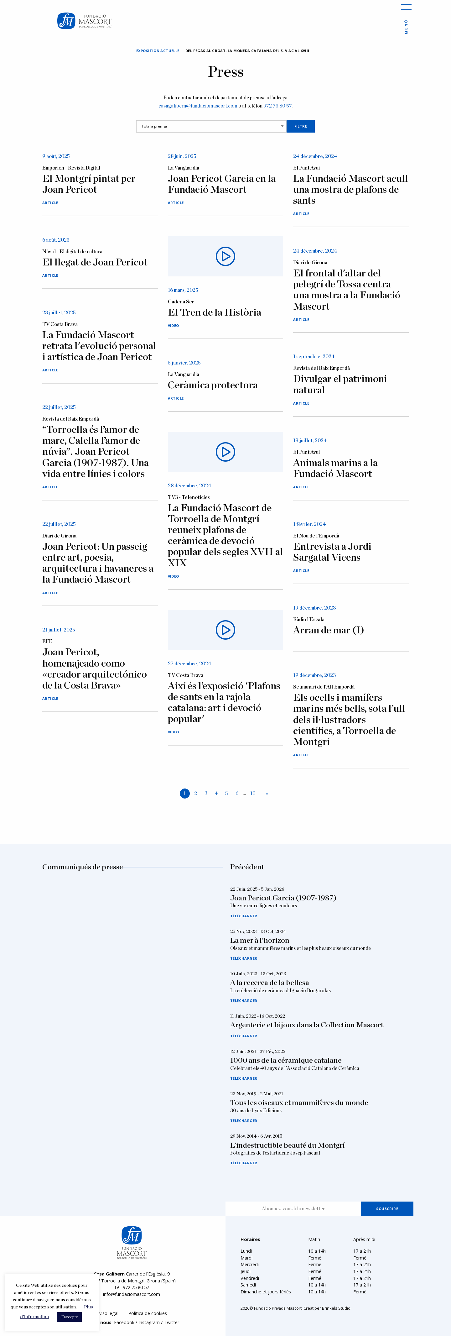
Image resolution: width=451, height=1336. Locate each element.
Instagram (149, 1322)
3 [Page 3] (206, 793)
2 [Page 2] (195, 793)
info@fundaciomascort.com (131, 1294)
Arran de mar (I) (328, 630)
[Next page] (265, 794)
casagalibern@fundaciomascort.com (197, 105)
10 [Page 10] (253, 793)
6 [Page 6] (237, 793)
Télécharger (243, 916)
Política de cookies (147, 1313)
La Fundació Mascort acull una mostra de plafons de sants (350, 190)
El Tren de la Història (214, 312)
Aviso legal (107, 1313)
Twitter (171, 1322)
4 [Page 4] (216, 793)
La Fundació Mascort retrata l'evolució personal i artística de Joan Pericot (99, 346)
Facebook (124, 1322)
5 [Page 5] (226, 793)
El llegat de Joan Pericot (95, 262)
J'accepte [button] (69, 1317)
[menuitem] (107, 1313)
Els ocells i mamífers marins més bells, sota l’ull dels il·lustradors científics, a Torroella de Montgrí (349, 720)
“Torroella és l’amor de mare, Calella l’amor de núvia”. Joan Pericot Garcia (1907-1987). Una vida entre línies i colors (95, 452)
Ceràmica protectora (213, 385)
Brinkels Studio (336, 1308)
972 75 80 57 (277, 105)
